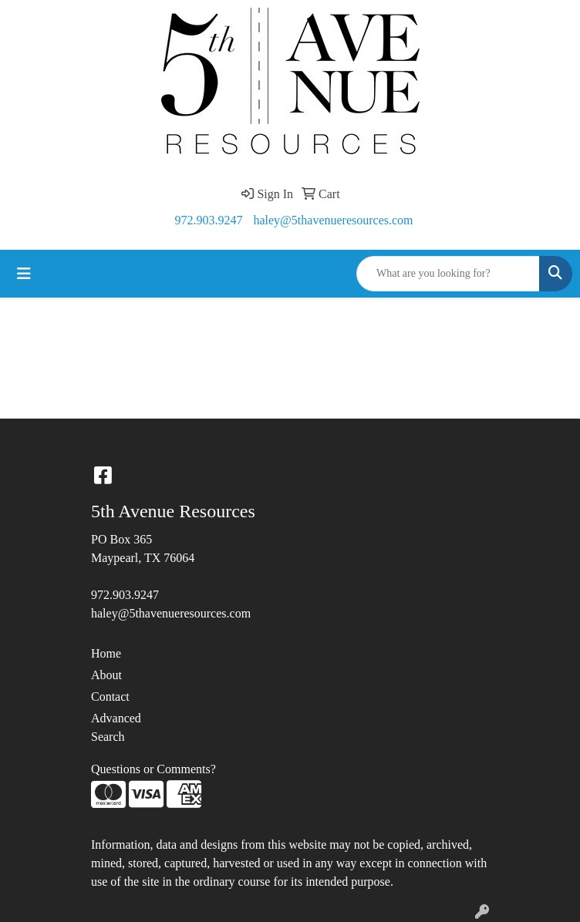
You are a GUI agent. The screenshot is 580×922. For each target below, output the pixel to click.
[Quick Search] (448, 273)
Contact (110, 696)
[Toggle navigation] (24, 273)
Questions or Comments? (153, 769)
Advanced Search (116, 727)
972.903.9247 (208, 220)
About (106, 674)
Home (106, 653)
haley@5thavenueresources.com (333, 220)
